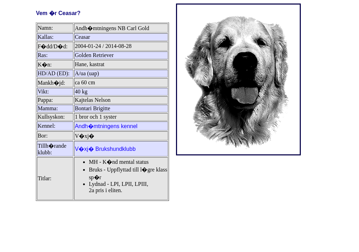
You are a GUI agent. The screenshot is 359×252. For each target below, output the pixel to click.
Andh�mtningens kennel (106, 126)
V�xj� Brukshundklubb (105, 149)
